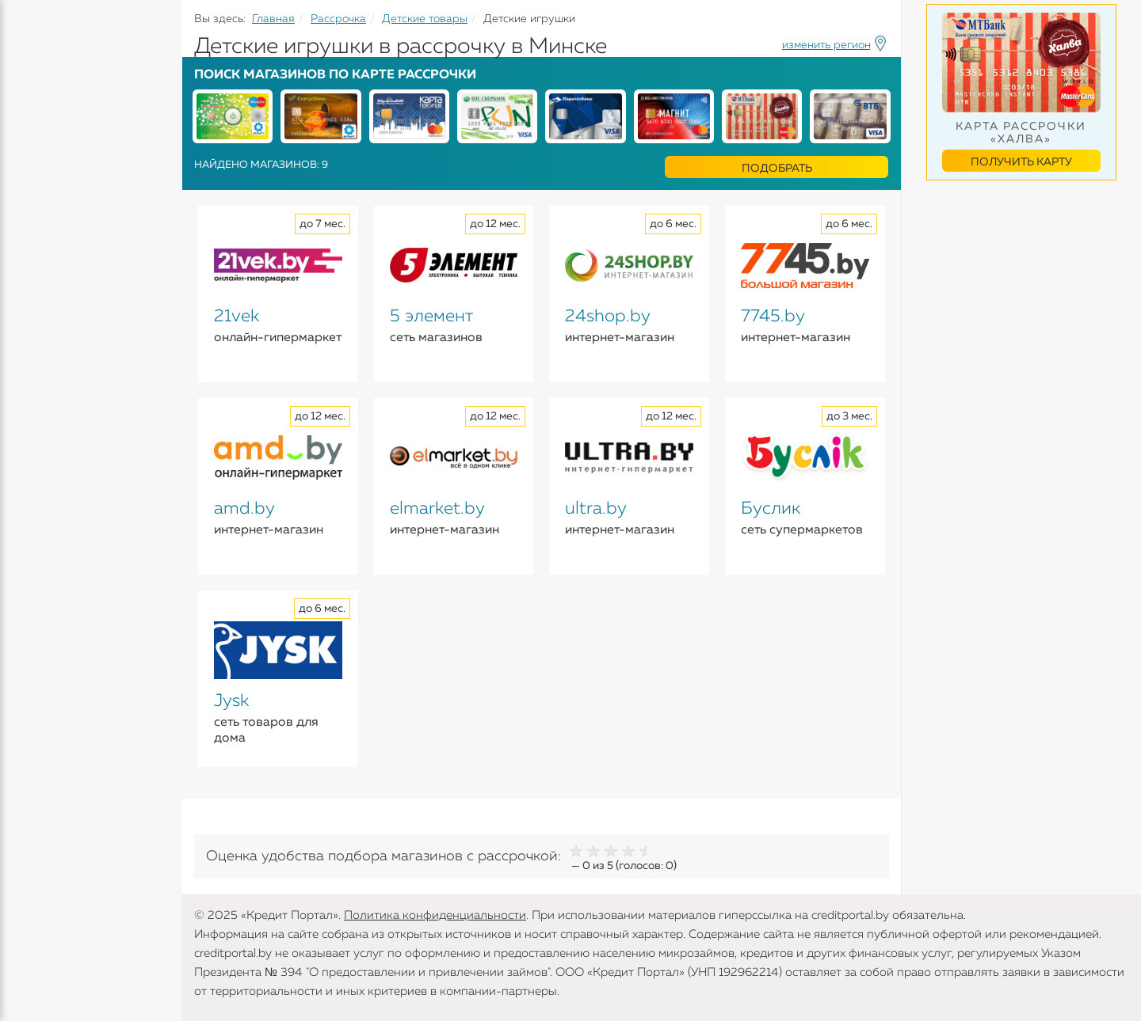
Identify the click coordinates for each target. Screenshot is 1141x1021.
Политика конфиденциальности (435, 915)
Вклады (36, 174)
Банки (32, 267)
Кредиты (39, 118)
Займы (33, 236)
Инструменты (55, 298)
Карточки (42, 205)
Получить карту (1021, 162)
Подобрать (777, 168)
